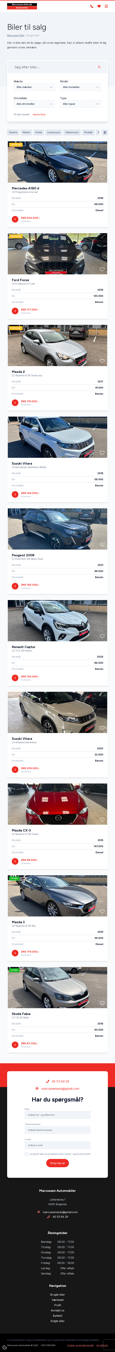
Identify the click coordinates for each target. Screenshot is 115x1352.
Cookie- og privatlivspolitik (80, 1345)
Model (64, 81)
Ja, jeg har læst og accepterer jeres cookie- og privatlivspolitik (59, 1169)
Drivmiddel (20, 98)
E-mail (28, 1154)
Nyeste (13, 132)
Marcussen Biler (16, 35)
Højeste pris (72, 132)
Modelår (88, 132)
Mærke (18, 81)
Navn (27, 1124)
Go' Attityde (102, 1345)
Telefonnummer (32, 1139)
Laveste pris (53, 132)
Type (63, 98)
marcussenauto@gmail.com (57, 1104)
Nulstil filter (39, 114)
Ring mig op (57, 1178)
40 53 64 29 (57, 1096)
